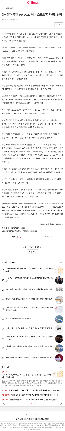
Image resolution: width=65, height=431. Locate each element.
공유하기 (62, 8)
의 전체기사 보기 (51, 224)
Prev (4, 403)
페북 (4, 24)
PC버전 (37, 414)
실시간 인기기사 (8, 262)
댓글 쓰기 (32, 251)
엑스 (8, 24)
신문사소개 (19, 419)
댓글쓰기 (48, 237)
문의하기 (34, 419)
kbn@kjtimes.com (18, 228)
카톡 (13, 24)
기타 (18, 24)
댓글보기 (16, 237)
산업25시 (9, 8)
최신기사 (5, 367)
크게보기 (59, 24)
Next (61, 403)
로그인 (28, 414)
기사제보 (27, 419)
